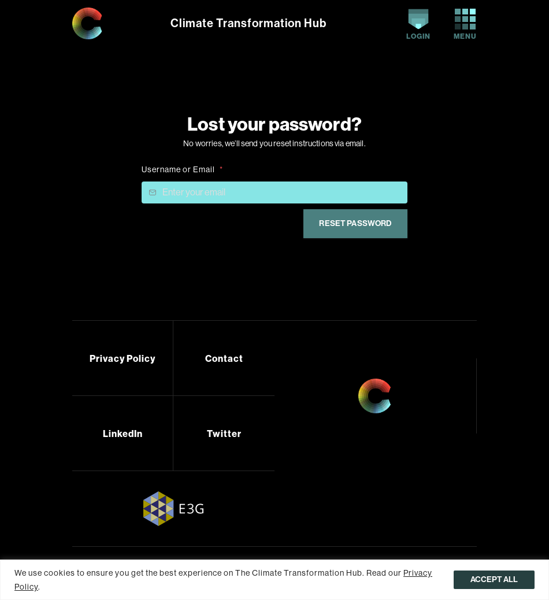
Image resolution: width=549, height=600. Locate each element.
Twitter (224, 433)
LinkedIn (123, 433)
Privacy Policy (122, 358)
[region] (274, 580)
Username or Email (182, 169)
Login (418, 24)
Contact (224, 358)
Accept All (494, 579)
